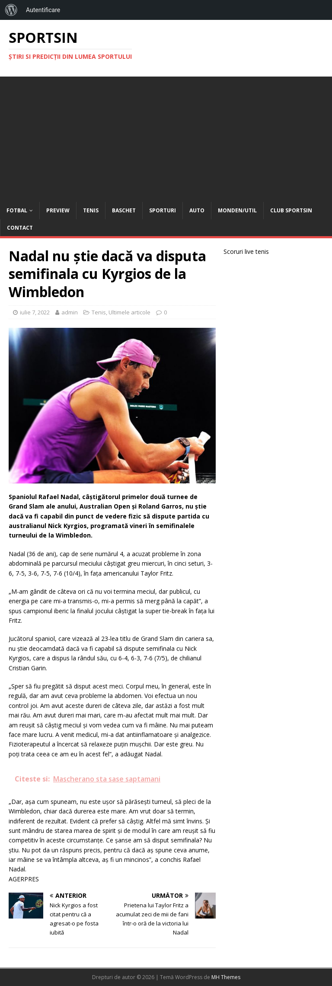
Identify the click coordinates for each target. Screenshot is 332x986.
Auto (196, 210)
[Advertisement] (166, 137)
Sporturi (162, 210)
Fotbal (16, 210)
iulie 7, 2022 (35, 312)
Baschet (124, 210)
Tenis (91, 210)
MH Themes (225, 977)
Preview (58, 210)
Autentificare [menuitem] (43, 9)
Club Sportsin (291, 210)
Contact (20, 227)
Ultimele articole (129, 312)
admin (69, 312)
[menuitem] (11, 10)
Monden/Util (237, 210)
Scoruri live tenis (246, 251)
